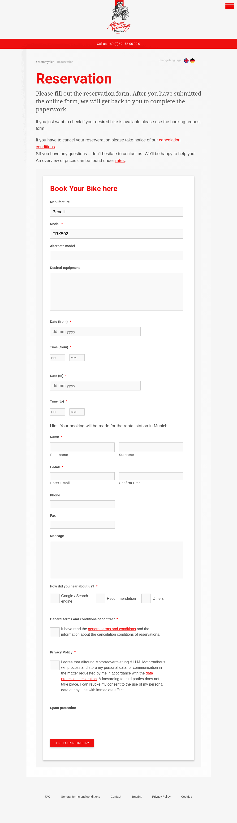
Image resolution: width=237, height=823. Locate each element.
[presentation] (86, 722)
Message (57, 536)
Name (56, 437)
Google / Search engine (74, 599)
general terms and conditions (112, 629)
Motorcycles (45, 62)
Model (56, 224)
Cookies (186, 796)
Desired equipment (65, 268)
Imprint (137, 796)
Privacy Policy (63, 652)
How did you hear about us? (74, 586)
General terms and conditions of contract (84, 619)
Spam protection (63, 708)
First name (59, 455)
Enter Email (60, 483)
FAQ (47, 796)
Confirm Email (131, 483)
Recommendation (120, 598)
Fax (53, 515)
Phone (55, 495)
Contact (116, 796)
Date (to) (58, 376)
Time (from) (60, 347)
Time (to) (58, 401)
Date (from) (60, 322)
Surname (126, 455)
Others (158, 598)
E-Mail (56, 467)
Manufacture (60, 202)
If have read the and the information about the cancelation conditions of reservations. (110, 632)
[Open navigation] (229, 6)
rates (120, 160)
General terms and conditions (80, 796)
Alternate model (62, 246)
